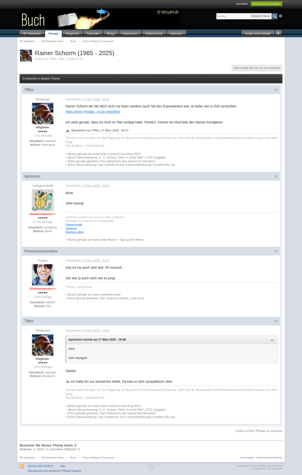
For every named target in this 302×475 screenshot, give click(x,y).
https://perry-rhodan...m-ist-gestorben (93, 112)
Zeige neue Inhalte (258, 33)
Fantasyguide (74, 224)
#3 (275, 251)
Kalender (93, 33)
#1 (275, 90)
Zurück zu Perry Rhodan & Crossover (258, 431)
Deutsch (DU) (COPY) (40, 466)
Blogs (111, 33)
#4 (275, 321)
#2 (275, 176)
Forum (53, 33)
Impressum (130, 33)
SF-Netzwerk (32, 33)
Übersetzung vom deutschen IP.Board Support (54, 470)
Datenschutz (154, 33)
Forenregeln (247, 457)
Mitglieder (72, 33)
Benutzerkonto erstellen (266, 3)
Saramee (71, 228)
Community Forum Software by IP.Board (259, 465)
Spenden (176, 33)
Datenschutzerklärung (269, 457)
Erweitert (280, 16)
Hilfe (63, 466)
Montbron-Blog (75, 231)
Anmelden (242, 3)
